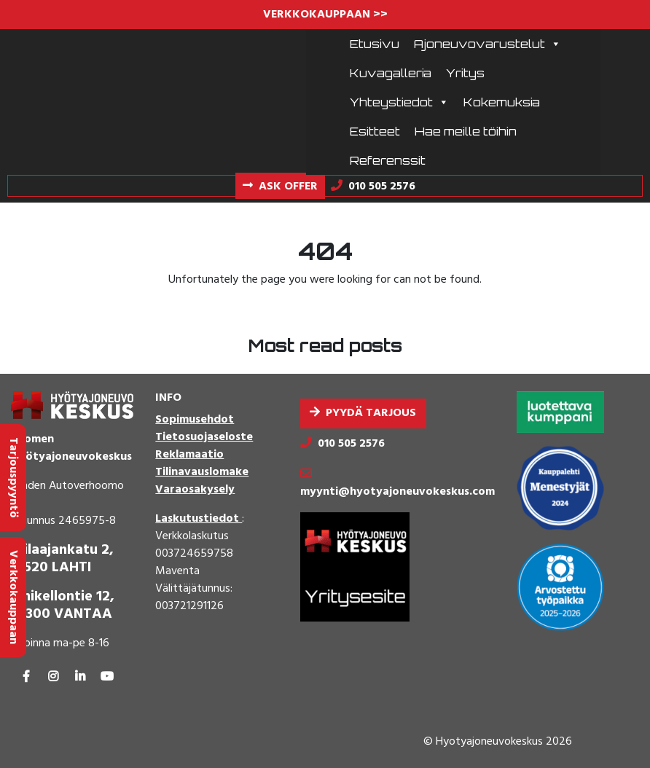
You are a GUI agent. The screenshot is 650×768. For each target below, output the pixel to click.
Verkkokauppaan (13, 597)
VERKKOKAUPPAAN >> (325, 14)
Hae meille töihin (466, 131)
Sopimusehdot (194, 419)
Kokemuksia (501, 102)
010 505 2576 (351, 443)
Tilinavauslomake (201, 472)
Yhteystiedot (399, 102)
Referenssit (388, 160)
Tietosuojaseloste (204, 437)
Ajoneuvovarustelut (487, 43)
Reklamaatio (189, 454)
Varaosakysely (195, 489)
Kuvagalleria (390, 73)
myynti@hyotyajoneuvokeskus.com (397, 491)
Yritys (465, 73)
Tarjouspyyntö (13, 477)
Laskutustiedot (198, 518)
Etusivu (374, 43)
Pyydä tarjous (371, 413)
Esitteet (375, 131)
